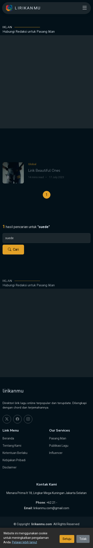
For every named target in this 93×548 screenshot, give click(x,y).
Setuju (67, 539)
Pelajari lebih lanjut (24, 542)
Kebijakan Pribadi (14, 460)
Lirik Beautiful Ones (44, 177)
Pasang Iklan (57, 438)
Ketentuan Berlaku (15, 452)
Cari (13, 249)
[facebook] (17, 419)
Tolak (83, 539)
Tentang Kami (12, 445)
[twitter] (7, 419)
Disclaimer (10, 467)
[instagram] (28, 419)
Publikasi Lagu (58, 445)
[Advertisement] (46, 81)
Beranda (8, 438)
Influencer (56, 452)
